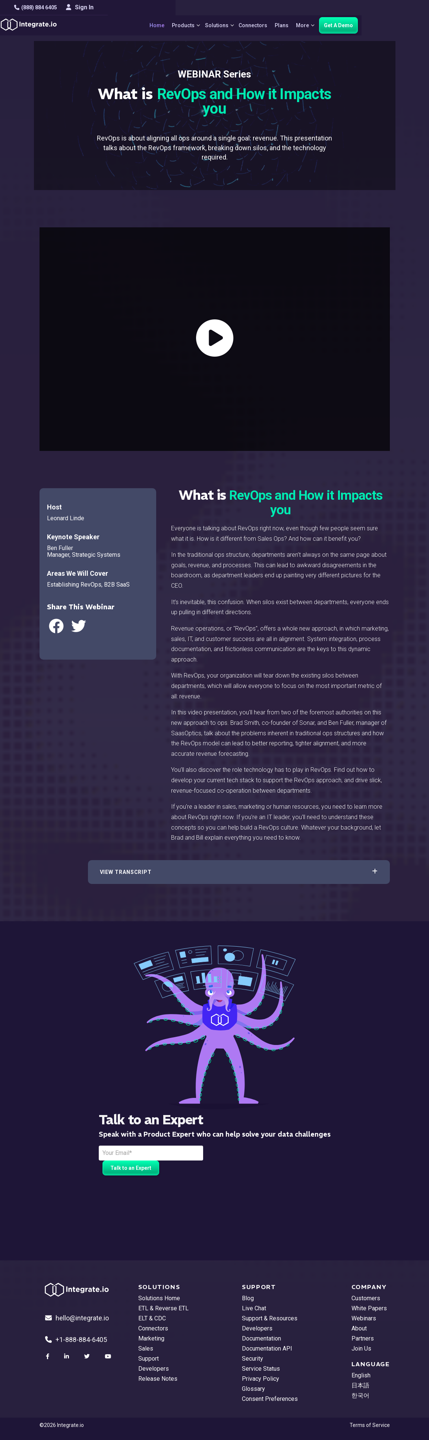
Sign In (376, 7)
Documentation (261, 1338)
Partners (362, 1338)
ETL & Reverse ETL (163, 1308)
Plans (312, 25)
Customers (365, 1298)
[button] (239, 872)
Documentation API (267, 1348)
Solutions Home (159, 1298)
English (360, 1375)
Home (180, 25)
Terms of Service (370, 1425)
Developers (153, 1368)
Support (148, 1358)
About (359, 1328)
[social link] (48, 1356)
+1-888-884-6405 (76, 1339)
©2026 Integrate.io (62, 1425)
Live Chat (254, 1308)
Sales (145, 1348)
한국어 (360, 1395)
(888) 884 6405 (61, 7)
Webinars (363, 1318)
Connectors (283, 25)
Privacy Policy (260, 1378)
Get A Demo (372, 25)
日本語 (360, 1385)
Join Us (361, 1348)
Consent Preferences (270, 1398)
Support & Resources (269, 1318)
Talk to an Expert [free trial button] (130, 1168)
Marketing (151, 1338)
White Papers (369, 1308)
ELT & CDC (152, 1318)
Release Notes (157, 1378)
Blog (248, 1298)
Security (252, 1358)
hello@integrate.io (77, 1318)
